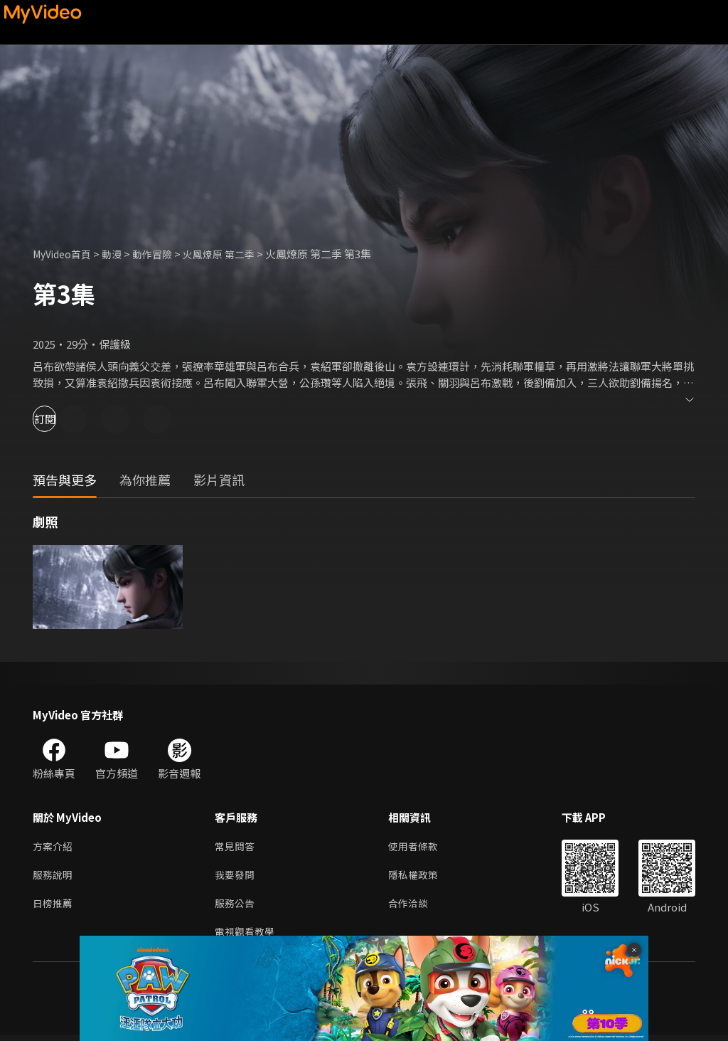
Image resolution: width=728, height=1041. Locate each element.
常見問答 (236, 847)
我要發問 (236, 877)
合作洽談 (413, 906)
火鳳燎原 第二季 (231, 253)
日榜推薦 (54, 906)
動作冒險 (161, 253)
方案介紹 (54, 847)
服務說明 (54, 877)
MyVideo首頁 (65, 253)
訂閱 (61, 418)
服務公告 (236, 906)
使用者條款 (419, 847)
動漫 (118, 253)
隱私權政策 (419, 877)
